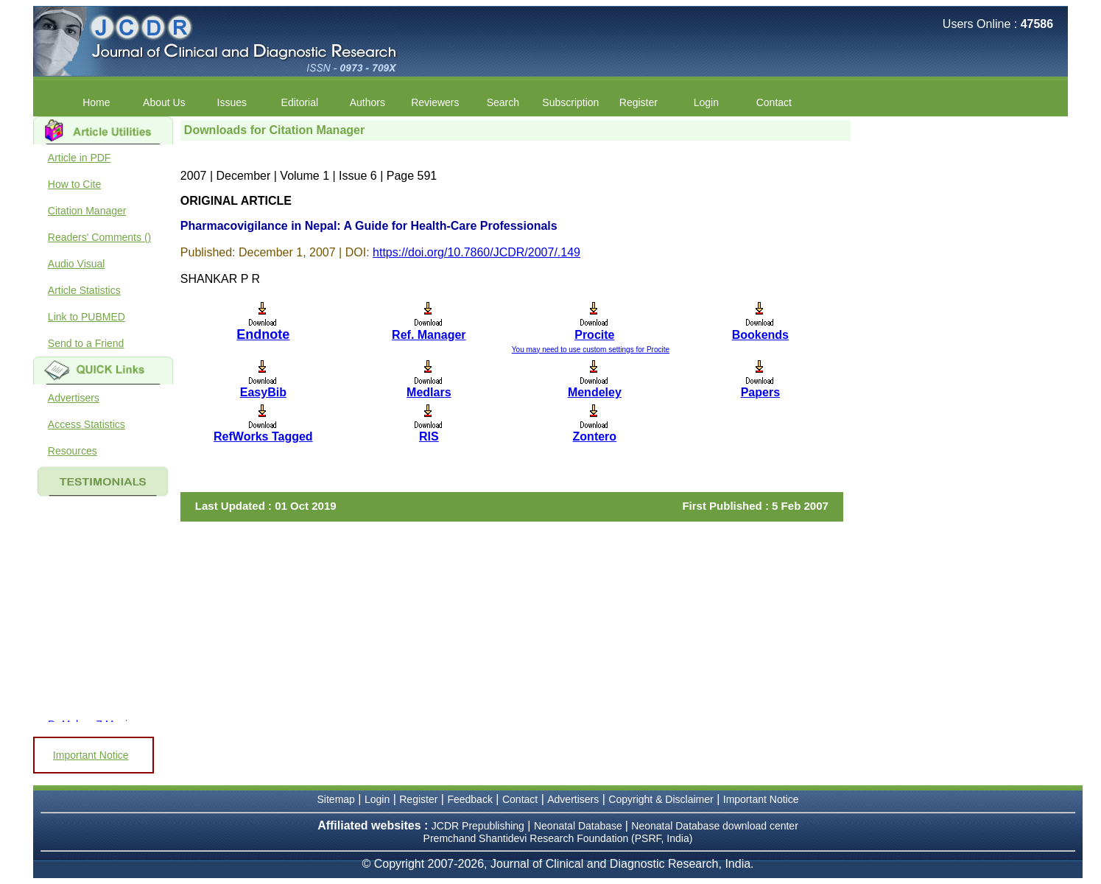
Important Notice (91, 755)
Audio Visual (76, 264)
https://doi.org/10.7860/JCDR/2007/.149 (476, 252)
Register (638, 102)
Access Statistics (86, 424)
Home (96, 102)
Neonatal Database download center (714, 826)
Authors (367, 102)
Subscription (570, 102)
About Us (164, 102)
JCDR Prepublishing (478, 826)
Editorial (300, 102)
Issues (232, 102)
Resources (72, 451)
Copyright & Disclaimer (660, 799)
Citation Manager (87, 211)
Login (706, 102)
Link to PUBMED (86, 317)
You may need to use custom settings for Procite (590, 349)
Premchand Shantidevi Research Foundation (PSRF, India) (558, 838)
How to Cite (74, 184)
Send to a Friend (86, 343)
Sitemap (336, 799)
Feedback (469, 799)
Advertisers (73, 398)
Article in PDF (79, 158)
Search (503, 102)
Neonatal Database (579, 826)
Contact (774, 102)
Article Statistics (84, 290)
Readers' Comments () (99, 237)
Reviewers (435, 102)
